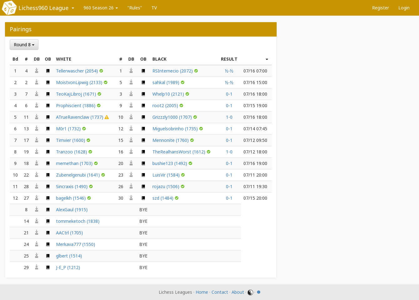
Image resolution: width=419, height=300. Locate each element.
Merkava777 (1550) (75, 244)
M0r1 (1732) (69, 129)
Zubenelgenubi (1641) (78, 175)
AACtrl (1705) (69, 233)
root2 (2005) (165, 105)
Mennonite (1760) (171, 140)
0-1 (229, 94)
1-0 (229, 117)
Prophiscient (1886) (76, 105)
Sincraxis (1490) (72, 186)
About (238, 292)
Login (404, 8)
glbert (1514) (69, 256)
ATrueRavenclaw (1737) (80, 117)
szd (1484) (163, 198)
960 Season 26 (101, 8)
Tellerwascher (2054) (77, 71)
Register (380, 8)
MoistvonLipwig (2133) (80, 82)
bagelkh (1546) (71, 198)
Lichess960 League (43, 8)
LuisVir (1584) (166, 175)
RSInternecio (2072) (173, 71)
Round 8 (24, 45)
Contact (220, 292)
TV (154, 8)
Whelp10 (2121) (168, 94)
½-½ (229, 71)
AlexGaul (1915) (72, 209)
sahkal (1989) (166, 82)
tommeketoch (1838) (78, 221)
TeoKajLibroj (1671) (76, 94)
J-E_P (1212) (68, 267)
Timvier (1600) (71, 140)
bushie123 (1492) (170, 163)
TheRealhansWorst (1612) (179, 152)
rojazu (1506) (166, 186)
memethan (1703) (75, 163)
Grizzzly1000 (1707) (172, 117)
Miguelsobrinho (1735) (175, 129)
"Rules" (134, 8)
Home (202, 292)
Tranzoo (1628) (72, 152)
